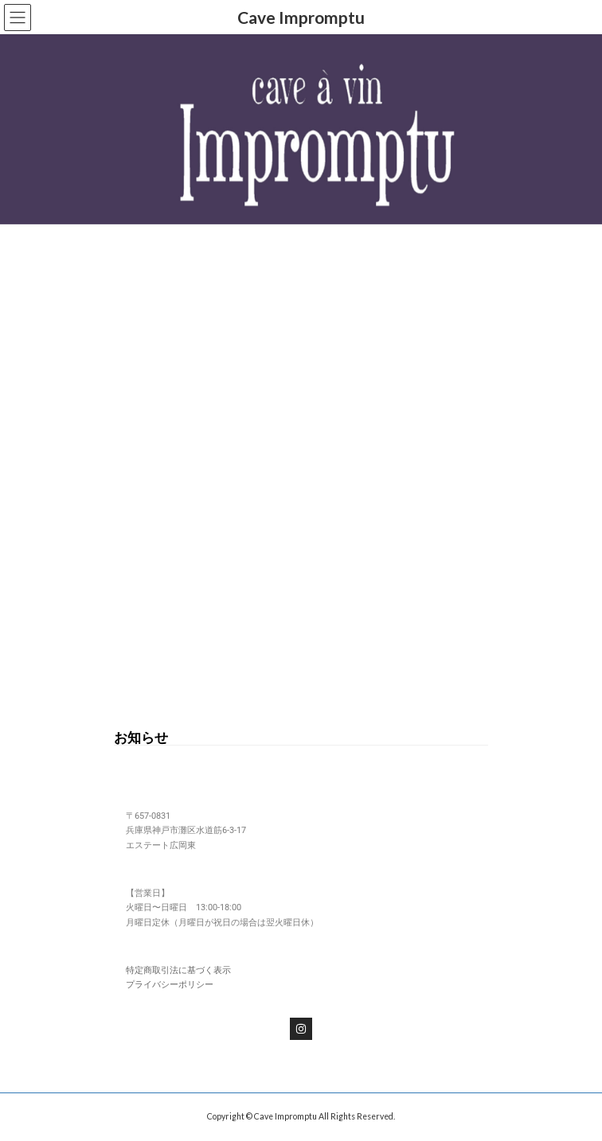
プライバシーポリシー (169, 984)
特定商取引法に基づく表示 (178, 970)
